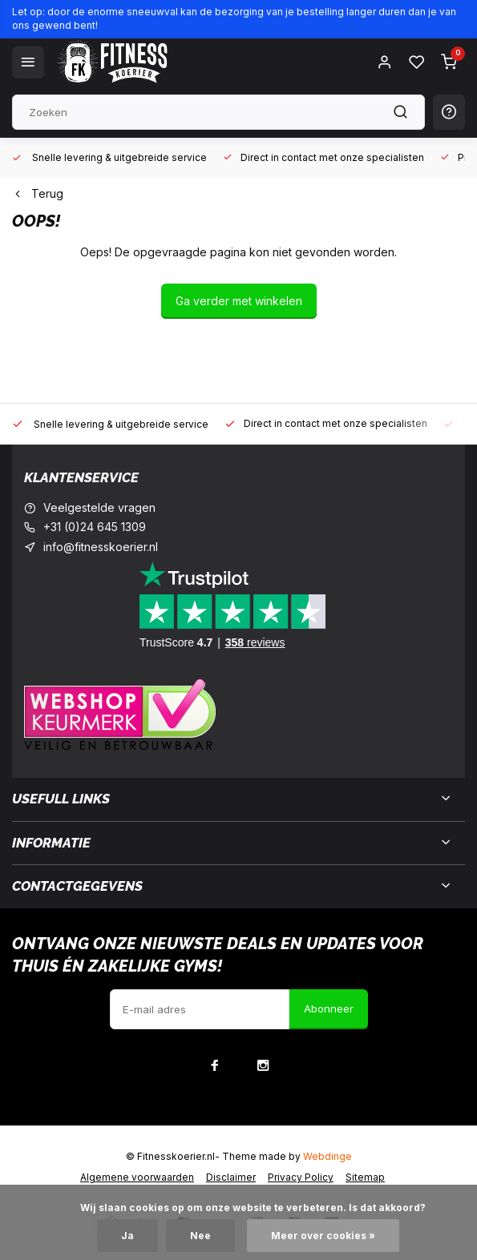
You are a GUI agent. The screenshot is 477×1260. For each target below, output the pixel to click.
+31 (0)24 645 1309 (94, 526)
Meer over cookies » (323, 1236)
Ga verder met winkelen (239, 301)
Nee (200, 1236)
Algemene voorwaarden (137, 1177)
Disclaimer (231, 1177)
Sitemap (365, 1177)
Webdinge (327, 1156)
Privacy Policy (300, 1177)
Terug (37, 193)
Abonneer (329, 1008)
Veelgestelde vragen (99, 507)
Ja (127, 1236)
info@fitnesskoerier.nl (100, 547)
